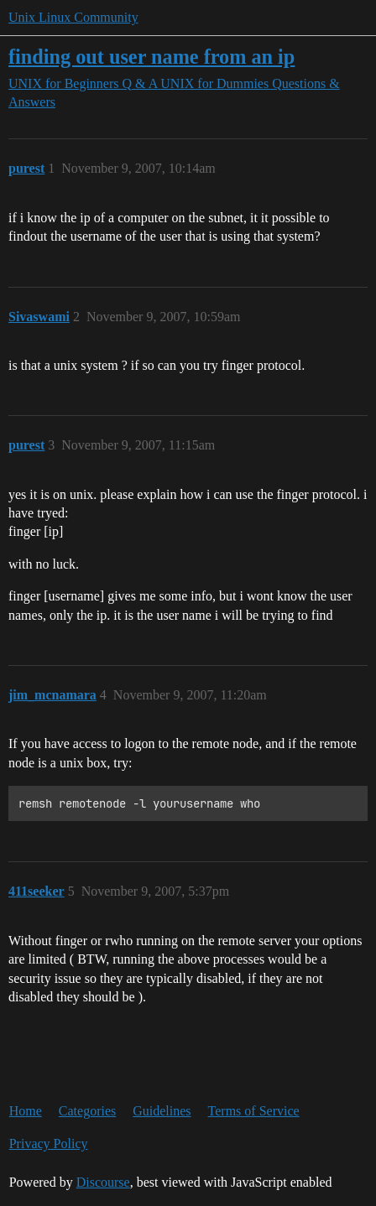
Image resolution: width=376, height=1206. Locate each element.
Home (25, 1111)
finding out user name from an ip (151, 56)
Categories (87, 1111)
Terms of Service (254, 1111)
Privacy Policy (48, 1143)
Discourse (103, 1182)
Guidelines (162, 1111)
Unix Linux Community (73, 17)
